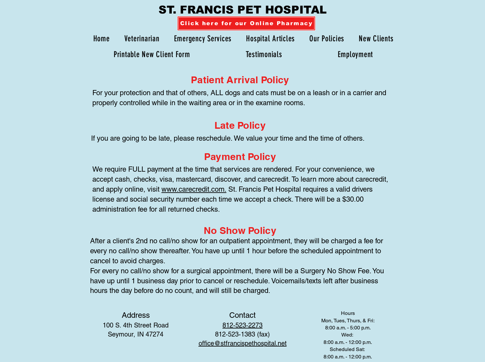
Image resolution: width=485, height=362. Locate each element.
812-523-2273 (242, 325)
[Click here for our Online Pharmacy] (246, 23)
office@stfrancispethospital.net (243, 343)
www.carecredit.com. (193, 189)
